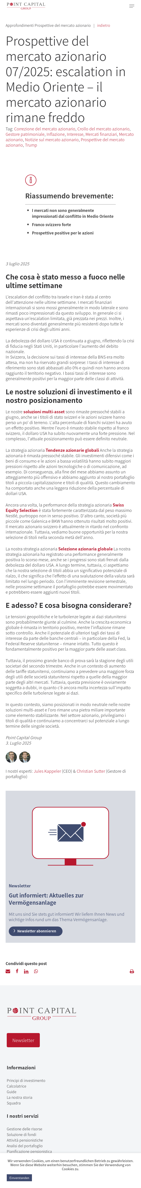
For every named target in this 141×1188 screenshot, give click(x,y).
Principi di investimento (26, 1080)
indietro (103, 25)
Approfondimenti (20, 25)
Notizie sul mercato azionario (52, 139)
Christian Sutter (91, 771)
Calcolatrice (16, 1086)
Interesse (75, 134)
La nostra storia (19, 1097)
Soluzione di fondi (21, 1134)
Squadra (14, 1103)
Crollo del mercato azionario (103, 129)
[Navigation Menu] (131, 6)
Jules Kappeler (47, 771)
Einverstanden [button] (19, 1178)
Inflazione (56, 134)
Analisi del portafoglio (25, 1145)
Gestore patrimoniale (25, 134)
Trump (31, 145)
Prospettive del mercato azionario (63, 25)
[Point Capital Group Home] (41, 1018)
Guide (11, 1091)
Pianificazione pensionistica (29, 1151)
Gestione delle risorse (24, 1128)
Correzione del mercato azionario (44, 129)
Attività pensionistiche (25, 1140)
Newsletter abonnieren (34, 931)
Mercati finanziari (101, 134)
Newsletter (23, 1040)
